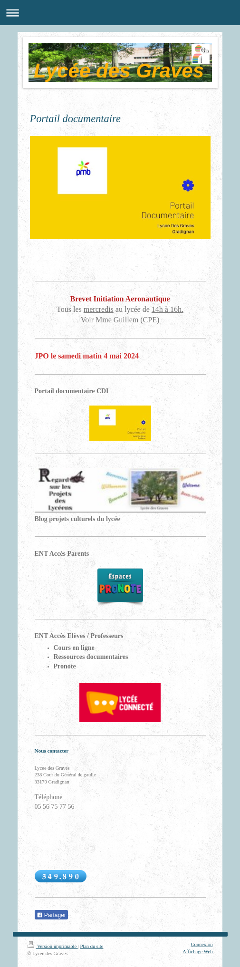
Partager (51, 915)
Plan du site (91, 946)
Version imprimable (53, 946)
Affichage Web (197, 951)
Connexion (201, 944)
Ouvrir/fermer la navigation (120, 12)
